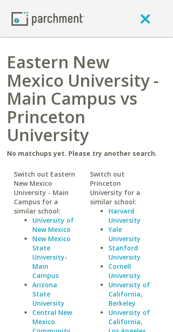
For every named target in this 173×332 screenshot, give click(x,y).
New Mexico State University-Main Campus (51, 257)
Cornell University (124, 271)
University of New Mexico (53, 225)
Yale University (124, 234)
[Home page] (48, 18)
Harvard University (124, 216)
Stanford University (124, 252)
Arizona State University (48, 294)
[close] (145, 18)
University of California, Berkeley (129, 294)
